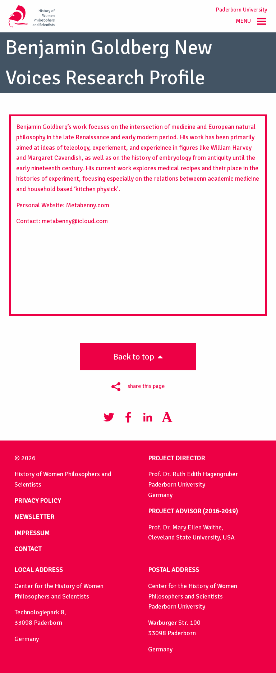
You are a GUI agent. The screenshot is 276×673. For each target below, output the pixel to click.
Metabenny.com (87, 205)
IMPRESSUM (32, 533)
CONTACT (27, 549)
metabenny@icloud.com (74, 221)
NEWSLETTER (34, 517)
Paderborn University (241, 9)
